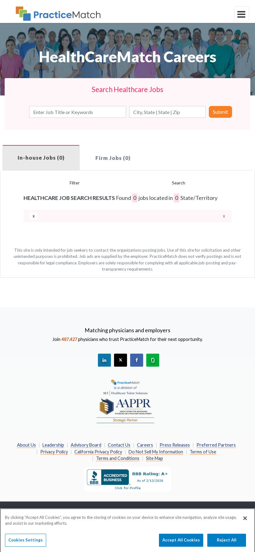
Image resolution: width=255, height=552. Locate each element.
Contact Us (119, 445)
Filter (75, 182)
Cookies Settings (25, 542)
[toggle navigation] (241, 14)
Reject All (226, 542)
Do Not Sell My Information (156, 451)
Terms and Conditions (117, 458)
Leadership (53, 445)
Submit (220, 112)
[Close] (245, 521)
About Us (26, 445)
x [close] (224, 216)
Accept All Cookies (181, 542)
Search (178, 182)
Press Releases (175, 445)
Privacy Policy (54, 451)
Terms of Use (203, 451)
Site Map (154, 458)
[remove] (33, 216)
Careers (145, 445)
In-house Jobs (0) (41, 157)
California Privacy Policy (98, 451)
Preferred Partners (216, 445)
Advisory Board (86, 445)
